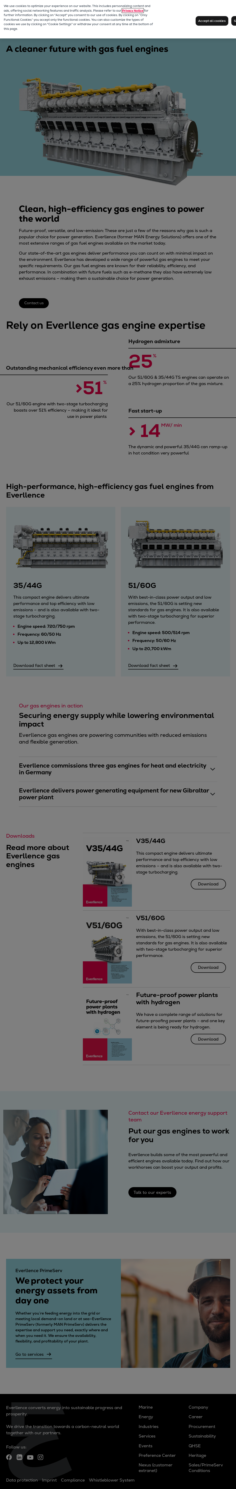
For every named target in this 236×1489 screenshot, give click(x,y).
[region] (118, 19)
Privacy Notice (132, 11)
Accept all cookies (211, 21)
